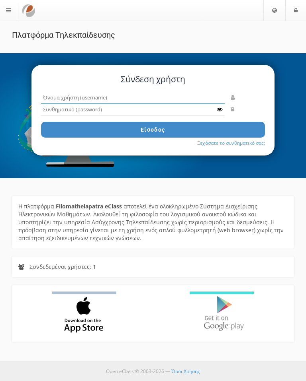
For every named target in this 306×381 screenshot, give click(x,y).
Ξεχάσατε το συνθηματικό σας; (231, 143)
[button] (274, 10)
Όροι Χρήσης (185, 371)
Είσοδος (153, 129)
